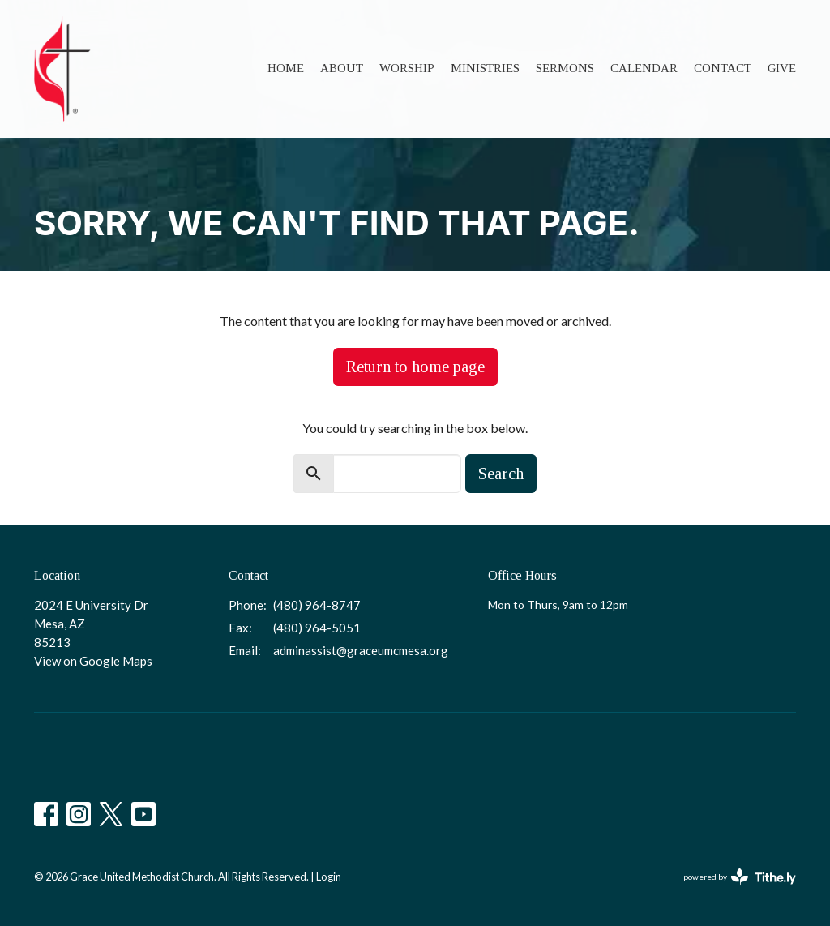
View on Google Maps (93, 661)
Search (501, 473)
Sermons (565, 68)
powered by (739, 877)
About (341, 68)
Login (328, 876)
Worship (406, 68)
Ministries (485, 68)
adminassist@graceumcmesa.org (360, 650)
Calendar (644, 68)
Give (782, 68)
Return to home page (415, 366)
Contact (722, 68)
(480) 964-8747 (317, 605)
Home (285, 68)
